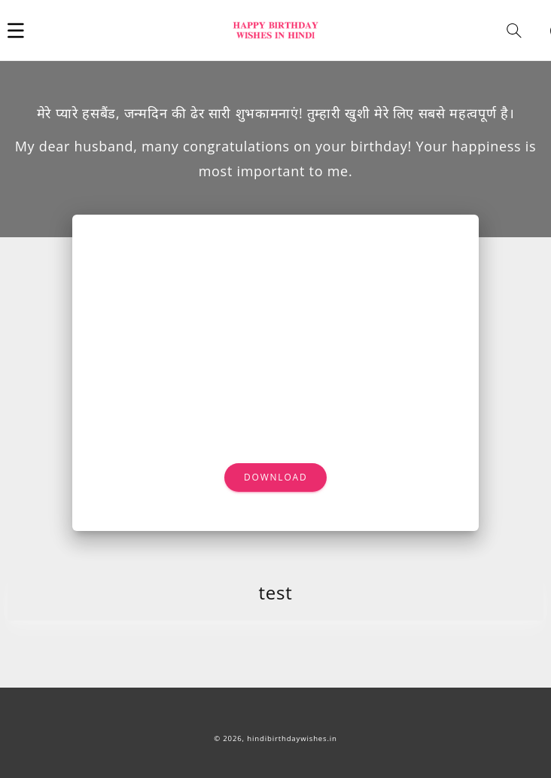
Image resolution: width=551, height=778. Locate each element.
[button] (16, 30)
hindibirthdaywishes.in (292, 738)
